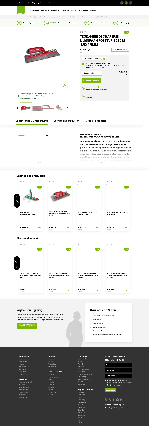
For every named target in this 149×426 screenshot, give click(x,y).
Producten (55, 10)
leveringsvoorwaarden (28, 98)
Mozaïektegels (24, 357)
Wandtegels (23, 349)
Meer (93, 10)
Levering (51, 380)
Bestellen (52, 372)
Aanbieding (34, 10)
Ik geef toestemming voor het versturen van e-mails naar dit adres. (119, 373)
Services (65, 10)
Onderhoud (52, 357)
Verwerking (23, 387)
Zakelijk (21, 3)
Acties (80, 352)
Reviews (51, 387)
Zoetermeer (82, 393)
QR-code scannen (84, 359)
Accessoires (23, 364)
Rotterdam (81, 385)
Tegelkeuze (52, 349)
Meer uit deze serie (95, 120)
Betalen (51, 375)
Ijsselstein (81, 405)
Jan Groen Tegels (32, 17)
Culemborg (81, 400)
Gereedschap (44, 17)
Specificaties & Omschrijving (32, 120)
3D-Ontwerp (23, 375)
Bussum (81, 408)
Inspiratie (45, 10)
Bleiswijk (81, 382)
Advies (73, 10)
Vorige (17, 195)
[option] (43, 55)
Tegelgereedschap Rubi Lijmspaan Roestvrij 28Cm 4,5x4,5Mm (89, 17)
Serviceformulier (54, 367)
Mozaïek (22, 354)
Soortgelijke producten (66, 120)
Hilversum (81, 398)
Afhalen (51, 377)
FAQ (50, 370)
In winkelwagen (91, 80)
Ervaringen (83, 10)
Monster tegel (23, 380)
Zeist (79, 410)
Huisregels (81, 362)
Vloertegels (23, 352)
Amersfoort (81, 395)
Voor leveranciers (84, 369)
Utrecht (80, 387)
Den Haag (81, 390)
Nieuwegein (82, 403)
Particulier (110, 350)
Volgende (17, 203)
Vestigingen (82, 357)
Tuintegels (22, 359)
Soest (80, 413)
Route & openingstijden (86, 364)
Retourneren (53, 382)
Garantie (51, 385)
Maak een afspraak (25, 372)
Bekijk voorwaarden (114, 375)
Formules (81, 354)
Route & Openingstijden (35, 3)
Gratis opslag (23, 382)
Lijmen (66, 17)
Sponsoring (82, 367)
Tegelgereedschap (56, 17)
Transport (22, 385)
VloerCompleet (24, 377)
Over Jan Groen (83, 349)
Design (51, 352)
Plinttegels (22, 362)
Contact (51, 3)
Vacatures (81, 375)
